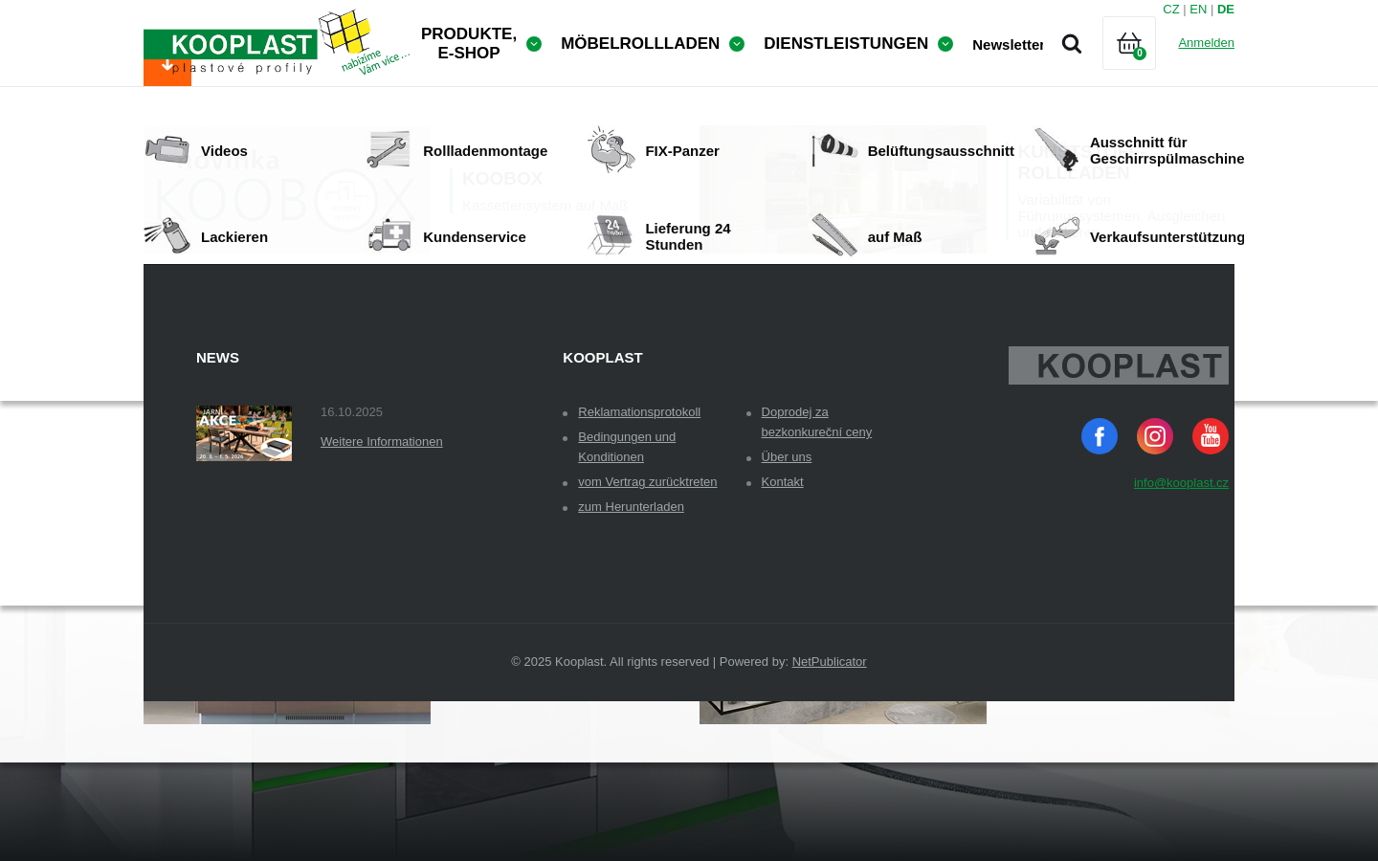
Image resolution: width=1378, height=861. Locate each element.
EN (1198, 9)
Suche (1071, 43)
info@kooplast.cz (1181, 607)
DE (1225, 9)
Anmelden (1206, 42)
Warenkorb (1145, 66)
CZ (1171, 9)
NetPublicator (829, 786)
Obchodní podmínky (260, 348)
